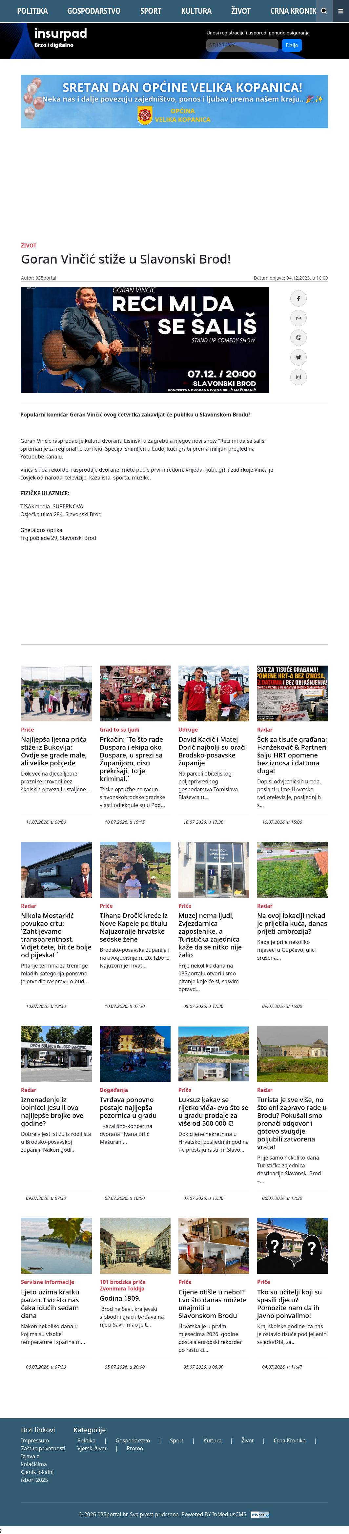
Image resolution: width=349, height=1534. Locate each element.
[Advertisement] (174, 193)
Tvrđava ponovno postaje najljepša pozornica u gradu (128, 1107)
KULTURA (196, 10)
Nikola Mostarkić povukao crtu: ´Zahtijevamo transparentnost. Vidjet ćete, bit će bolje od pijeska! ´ (56, 935)
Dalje (292, 45)
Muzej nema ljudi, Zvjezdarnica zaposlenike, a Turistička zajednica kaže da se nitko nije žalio (210, 935)
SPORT (150, 10)
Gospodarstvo (132, 1440)
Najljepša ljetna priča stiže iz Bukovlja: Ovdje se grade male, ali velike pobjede (54, 751)
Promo (135, 1448)
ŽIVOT (241, 10)
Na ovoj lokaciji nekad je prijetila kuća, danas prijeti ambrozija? (292, 923)
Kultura (212, 1440)
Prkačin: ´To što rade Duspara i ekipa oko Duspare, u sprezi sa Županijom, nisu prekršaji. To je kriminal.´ (131, 759)
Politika (86, 1440)
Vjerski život (92, 1448)
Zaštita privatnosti (43, 1448)
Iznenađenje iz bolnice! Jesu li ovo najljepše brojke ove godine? (52, 1111)
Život (247, 1440)
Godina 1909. (120, 1298)
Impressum (35, 1440)
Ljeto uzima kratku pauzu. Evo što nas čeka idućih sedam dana (50, 1304)
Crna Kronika (290, 1440)
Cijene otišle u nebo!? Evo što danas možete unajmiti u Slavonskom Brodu (212, 1304)
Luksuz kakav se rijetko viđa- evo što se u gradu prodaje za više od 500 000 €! (213, 1111)
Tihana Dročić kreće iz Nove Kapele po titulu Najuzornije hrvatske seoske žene (134, 927)
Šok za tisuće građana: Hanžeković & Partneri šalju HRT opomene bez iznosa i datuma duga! (292, 755)
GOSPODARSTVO (93, 10)
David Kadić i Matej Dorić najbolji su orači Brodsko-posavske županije (212, 751)
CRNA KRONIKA (295, 10)
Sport (177, 1440)
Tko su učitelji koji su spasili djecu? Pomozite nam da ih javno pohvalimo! (289, 1304)
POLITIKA (32, 10)
